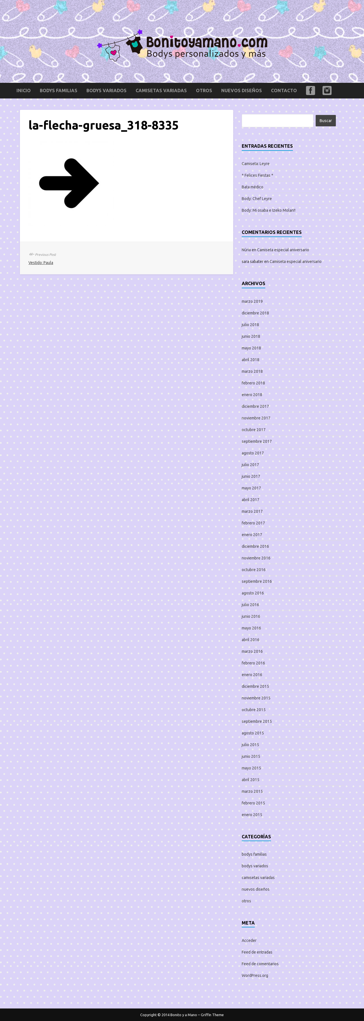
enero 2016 (252, 674)
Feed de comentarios (260, 964)
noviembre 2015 (256, 698)
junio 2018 (251, 336)
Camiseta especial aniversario (283, 250)
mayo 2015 (251, 768)
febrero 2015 (253, 803)
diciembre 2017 (255, 406)
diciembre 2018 (255, 313)
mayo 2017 (251, 488)
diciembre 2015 (255, 686)
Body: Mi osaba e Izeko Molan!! (268, 210)
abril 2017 (250, 499)
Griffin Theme (212, 1015)
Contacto (284, 90)
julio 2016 (250, 604)
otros (204, 90)
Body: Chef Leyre (257, 198)
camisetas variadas (161, 90)
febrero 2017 (253, 523)
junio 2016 (251, 616)
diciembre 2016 (255, 546)
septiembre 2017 (257, 441)
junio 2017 (251, 476)
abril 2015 (250, 779)
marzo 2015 (252, 791)
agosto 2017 (253, 453)
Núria (246, 250)
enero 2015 (252, 814)
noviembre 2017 (256, 418)
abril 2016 (250, 639)
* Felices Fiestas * (257, 175)
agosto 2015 (253, 733)
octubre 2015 (254, 709)
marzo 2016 (252, 651)
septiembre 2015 (257, 721)
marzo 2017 (252, 511)
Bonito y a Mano (183, 1015)
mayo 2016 (251, 628)
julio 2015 (250, 744)
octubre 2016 (254, 569)
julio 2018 (250, 324)
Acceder (249, 940)
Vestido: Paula (40, 262)
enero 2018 (252, 394)
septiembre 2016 (257, 581)
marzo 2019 (252, 301)
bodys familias (58, 90)
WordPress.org (255, 975)
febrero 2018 (253, 383)
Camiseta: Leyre (256, 163)
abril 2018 (250, 359)
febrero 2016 (253, 663)
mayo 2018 (251, 348)
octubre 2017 (254, 429)
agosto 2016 (253, 593)
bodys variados (106, 90)
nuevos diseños (241, 90)
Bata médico (252, 187)
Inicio (23, 90)
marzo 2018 (252, 371)
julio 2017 (250, 464)
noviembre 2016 (256, 558)
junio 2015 (251, 756)
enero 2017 (252, 534)
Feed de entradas (257, 952)
